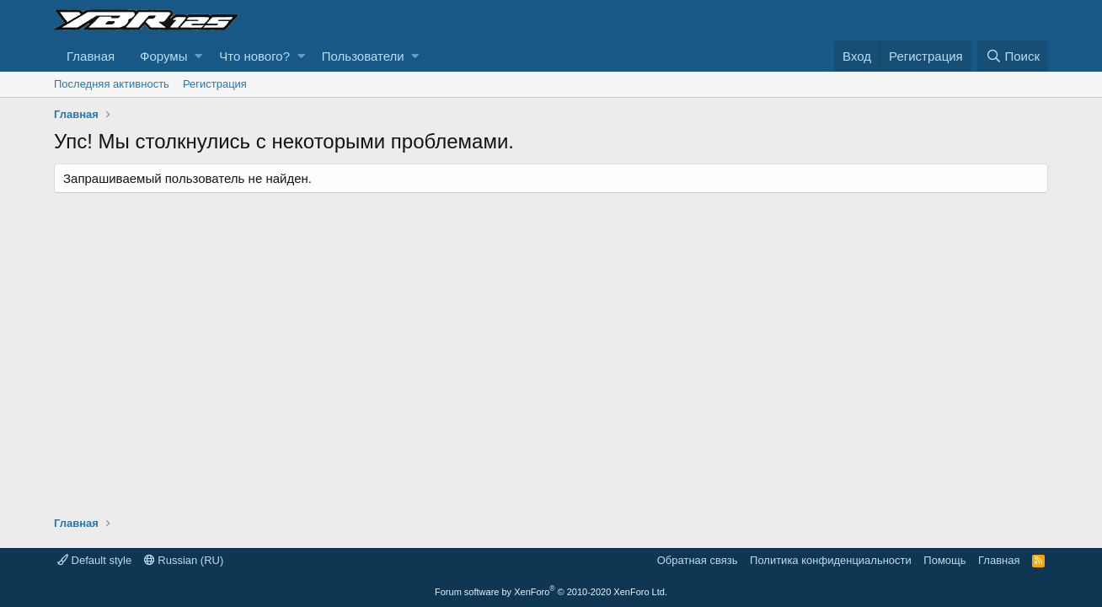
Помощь (944, 560)
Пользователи (363, 56)
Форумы (163, 56)
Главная (91, 56)
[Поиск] (1012, 56)
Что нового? (254, 56)
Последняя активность (111, 84)
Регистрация (215, 84)
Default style (94, 560)
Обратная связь (697, 560)
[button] (198, 56)
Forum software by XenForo (551, 592)
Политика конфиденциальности (831, 560)
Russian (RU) (184, 560)
